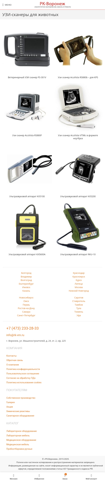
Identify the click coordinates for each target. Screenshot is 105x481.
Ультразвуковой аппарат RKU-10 (78, 254)
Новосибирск (26, 297)
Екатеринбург (26, 283)
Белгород (26, 272)
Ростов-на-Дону (26, 308)
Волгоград (26, 280)
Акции (9, 407)
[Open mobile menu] (7, 5)
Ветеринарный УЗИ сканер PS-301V (27, 77)
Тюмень (78, 311)
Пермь (26, 304)
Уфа (79, 315)
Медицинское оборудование (21, 440)
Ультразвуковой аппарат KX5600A (27, 254)
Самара (26, 311)
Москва (79, 287)
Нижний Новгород (79, 290)
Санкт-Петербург (26, 315)
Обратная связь (14, 360)
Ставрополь (78, 301)
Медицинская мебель (17, 444)
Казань (26, 290)
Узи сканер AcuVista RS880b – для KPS (78, 77)
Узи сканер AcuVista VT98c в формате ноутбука (78, 137)
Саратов (78, 297)
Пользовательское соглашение (22, 373)
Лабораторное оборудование (21, 431)
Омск (26, 301)
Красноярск (78, 276)
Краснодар (79, 272)
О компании (12, 364)
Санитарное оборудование (20, 415)
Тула (78, 308)
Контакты (11, 356)
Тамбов (79, 304)
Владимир (26, 276)
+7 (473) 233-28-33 (22, 328)
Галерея (10, 402)
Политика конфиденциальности (23, 369)
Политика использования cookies (23, 382)
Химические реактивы (18, 411)
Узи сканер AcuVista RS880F (27, 135)
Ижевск (26, 287)
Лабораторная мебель (18, 435)
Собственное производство (20, 398)
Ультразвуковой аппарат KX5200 (78, 196)
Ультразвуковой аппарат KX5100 (27, 196)
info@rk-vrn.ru (15, 335)
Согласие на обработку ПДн (21, 378)
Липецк (79, 283)
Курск (79, 280)
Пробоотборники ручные (19, 449)
